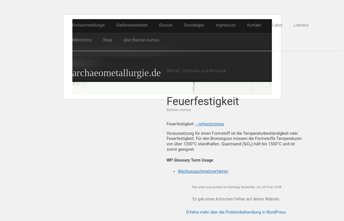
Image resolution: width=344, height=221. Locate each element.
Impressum (226, 25)
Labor (277, 25)
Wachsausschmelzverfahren (203, 171)
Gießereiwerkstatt (132, 25)
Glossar (166, 25)
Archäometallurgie (88, 25)
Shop (107, 40)
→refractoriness (209, 124)
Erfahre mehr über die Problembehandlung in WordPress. (236, 212)
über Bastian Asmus (141, 40)
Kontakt (254, 25)
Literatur (301, 25)
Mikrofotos (82, 40)
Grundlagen (194, 25)
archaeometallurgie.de (116, 73)
